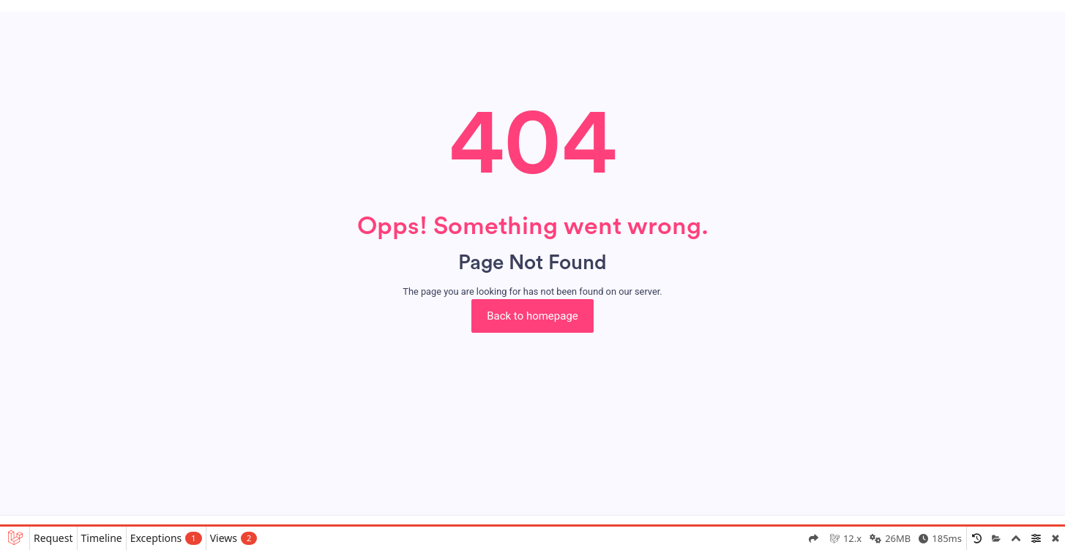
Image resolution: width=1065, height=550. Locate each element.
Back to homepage (532, 316)
